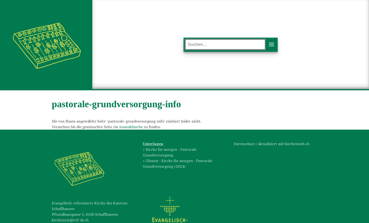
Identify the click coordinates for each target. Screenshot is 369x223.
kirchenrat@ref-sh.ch (70, 220)
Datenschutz (244, 143)
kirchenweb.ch (297, 143)
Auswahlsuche (131, 126)
